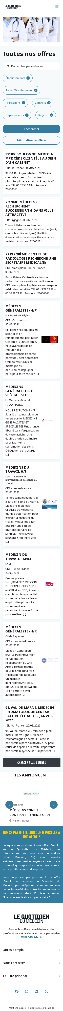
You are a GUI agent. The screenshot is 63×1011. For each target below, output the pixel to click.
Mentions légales (17, 1007)
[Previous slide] (9, 805)
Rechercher (31, 129)
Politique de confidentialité (41, 1007)
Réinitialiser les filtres (32, 140)
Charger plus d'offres (31, 763)
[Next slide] (54, 805)
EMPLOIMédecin (31, 937)
